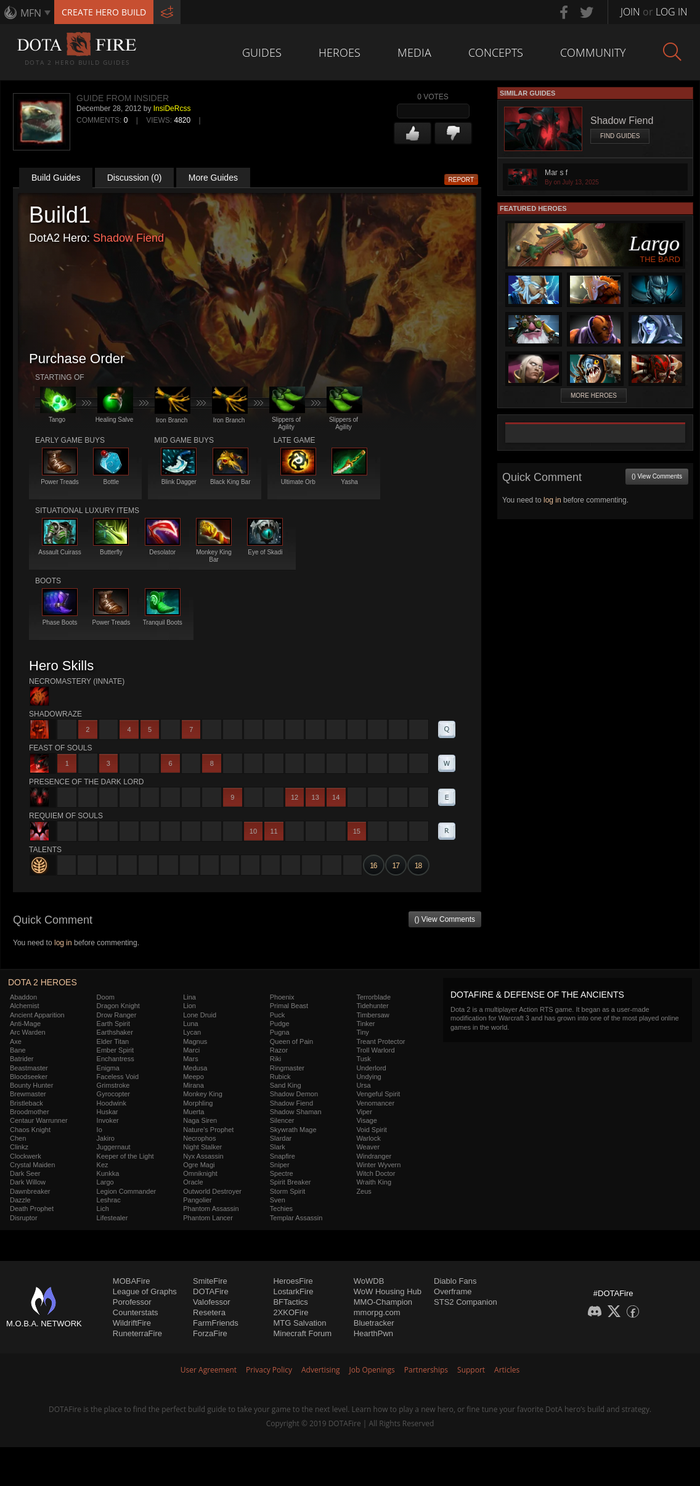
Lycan (192, 1032)
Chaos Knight (30, 1129)
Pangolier (197, 1200)
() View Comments (445, 919)
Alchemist (24, 1005)
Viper (364, 1111)
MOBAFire (131, 1281)
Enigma (108, 1068)
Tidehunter (372, 1005)
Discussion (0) (134, 178)
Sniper (280, 1164)
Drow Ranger (117, 1015)
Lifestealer (112, 1217)
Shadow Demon (294, 1094)
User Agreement (209, 1370)
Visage (366, 1120)
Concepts (495, 52)
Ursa (363, 1085)
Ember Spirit (115, 1050)
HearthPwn (373, 1333)
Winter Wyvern (378, 1164)
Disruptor (24, 1217)
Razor (279, 1050)
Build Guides (55, 178)
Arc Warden (28, 1032)
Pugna (280, 1032)
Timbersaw (372, 1015)
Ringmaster (287, 1068)
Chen (18, 1138)
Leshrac (109, 1200)
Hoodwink (111, 1103)
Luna (190, 1023)
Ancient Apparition (37, 1015)
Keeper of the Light (125, 1156)
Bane (18, 1050)
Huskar (107, 1111)
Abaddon (23, 997)
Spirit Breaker (290, 1182)
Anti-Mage (25, 1023)
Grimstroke (113, 1085)
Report (461, 179)
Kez (102, 1164)
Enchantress (115, 1058)
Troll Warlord (375, 1050)
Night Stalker (202, 1147)
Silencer (282, 1120)
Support (471, 1370)
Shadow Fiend (128, 238)
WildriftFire (132, 1323)
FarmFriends (215, 1323)
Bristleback (26, 1103)
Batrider (22, 1058)
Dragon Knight (118, 1005)
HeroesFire (292, 1281)
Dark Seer (25, 1173)
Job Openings (372, 1370)
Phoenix (282, 997)
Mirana (193, 1085)
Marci (191, 1050)
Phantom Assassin (211, 1208)
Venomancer (375, 1103)
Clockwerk (25, 1156)
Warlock (368, 1138)
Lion (189, 1005)
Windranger (373, 1156)
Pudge (280, 1023)
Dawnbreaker (30, 1191)
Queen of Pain (291, 1041)
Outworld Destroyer (212, 1191)
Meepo (193, 1076)
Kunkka (108, 1173)
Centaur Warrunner (39, 1120)
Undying (368, 1076)
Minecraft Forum (302, 1333)
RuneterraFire (137, 1333)
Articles (506, 1370)
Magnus (195, 1041)
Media (414, 52)
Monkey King (202, 1094)
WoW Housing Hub (387, 1291)
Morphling (198, 1103)
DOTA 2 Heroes (42, 982)
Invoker (108, 1120)
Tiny (362, 1032)
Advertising (320, 1370)
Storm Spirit (287, 1191)
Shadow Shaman (296, 1111)
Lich (103, 1208)
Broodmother (29, 1111)
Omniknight (200, 1173)
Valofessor (211, 1302)
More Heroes (594, 395)
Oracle (193, 1182)
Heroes (339, 52)
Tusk (363, 1058)
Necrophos (199, 1138)
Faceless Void (118, 1076)
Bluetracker (374, 1323)
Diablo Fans (455, 1281)
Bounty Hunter (31, 1085)
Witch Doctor (375, 1173)
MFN (30, 13)
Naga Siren (200, 1120)
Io (99, 1129)
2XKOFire (290, 1312)
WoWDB (369, 1281)
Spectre (281, 1173)
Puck (277, 1015)
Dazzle (20, 1200)
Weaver (368, 1147)
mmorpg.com (377, 1312)
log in (63, 942)
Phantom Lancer (208, 1217)
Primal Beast (289, 1005)
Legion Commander (127, 1191)
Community (593, 52)
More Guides (213, 178)
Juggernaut (114, 1147)
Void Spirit (371, 1129)
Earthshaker (115, 1032)
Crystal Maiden (32, 1164)
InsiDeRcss (172, 108)
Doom (106, 997)
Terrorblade (373, 997)
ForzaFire (210, 1333)
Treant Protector (380, 1041)
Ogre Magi (198, 1164)
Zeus (363, 1191)
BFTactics (290, 1302)
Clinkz (19, 1147)
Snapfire (282, 1156)
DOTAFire (211, 1291)
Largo (105, 1182)
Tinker (365, 1023)
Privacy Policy (269, 1370)
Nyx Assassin (203, 1156)
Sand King (285, 1085)
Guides (262, 52)
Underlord (371, 1068)
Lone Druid (199, 1015)
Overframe (452, 1291)
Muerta (193, 1111)
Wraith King (373, 1182)
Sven (277, 1200)
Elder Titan (113, 1041)
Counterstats (135, 1312)
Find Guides (620, 136)
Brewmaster (28, 1094)
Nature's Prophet (208, 1129)
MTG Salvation (299, 1323)
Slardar (280, 1138)
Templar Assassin (296, 1217)
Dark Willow (28, 1182)
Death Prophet (32, 1208)
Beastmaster (29, 1068)
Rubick (280, 1076)
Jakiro (106, 1138)
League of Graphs (145, 1291)
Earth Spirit (113, 1023)
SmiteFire (210, 1281)
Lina (189, 997)
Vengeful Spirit (378, 1094)
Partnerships (426, 1370)
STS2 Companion (465, 1302)
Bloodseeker (28, 1076)
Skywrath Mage (293, 1129)
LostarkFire (293, 1291)
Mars (190, 1058)
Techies (281, 1208)
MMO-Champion (383, 1302)
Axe (16, 1041)
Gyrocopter (113, 1094)
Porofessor (132, 1302)
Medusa (195, 1068)
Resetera (209, 1312)
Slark (277, 1147)
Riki (275, 1058)
